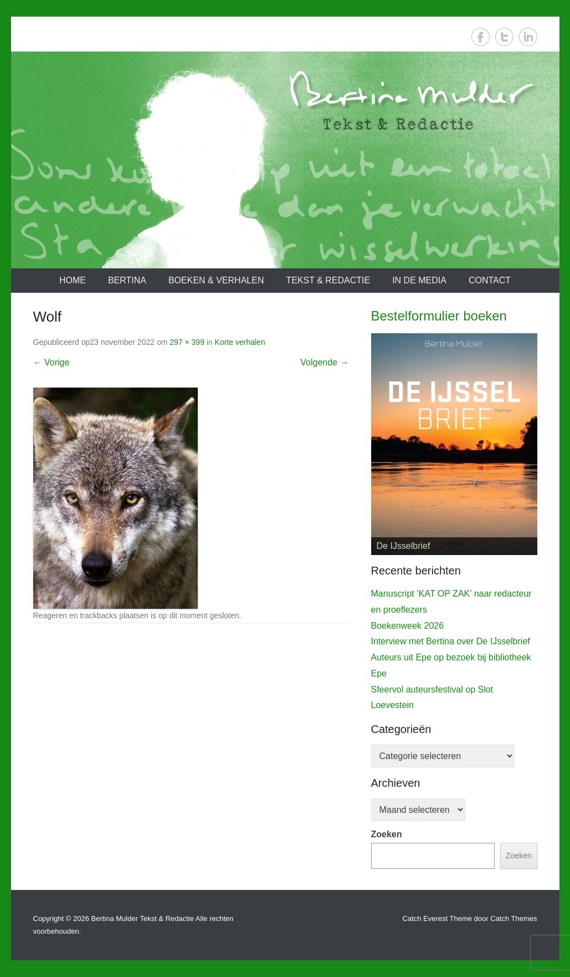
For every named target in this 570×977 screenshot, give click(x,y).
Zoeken (386, 834)
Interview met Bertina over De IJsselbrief (450, 641)
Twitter (504, 37)
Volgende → (324, 362)
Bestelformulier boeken (439, 315)
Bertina (127, 280)
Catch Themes (513, 918)
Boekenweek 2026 (407, 625)
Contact (490, 280)
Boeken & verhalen (216, 280)
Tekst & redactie (328, 280)
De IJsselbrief (403, 546)
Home (72, 280)
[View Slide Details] (454, 444)
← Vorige (51, 362)
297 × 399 (187, 342)
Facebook (480, 37)
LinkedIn (528, 37)
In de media (419, 280)
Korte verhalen (240, 342)
